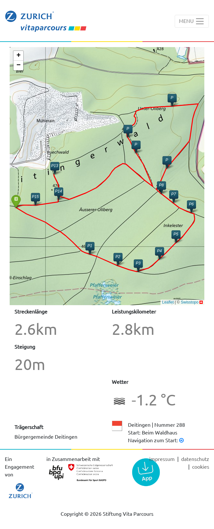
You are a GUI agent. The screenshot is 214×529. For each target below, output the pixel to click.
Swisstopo (190, 302)
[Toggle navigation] (192, 21)
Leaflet (168, 302)
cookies (200, 466)
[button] (191, 206)
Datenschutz (195, 458)
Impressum (162, 458)
